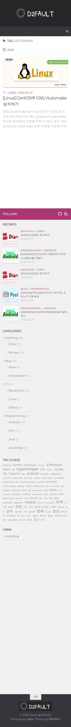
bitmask (28, 478)
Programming (31, 250)
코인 (28, 515)
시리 (25, 512)
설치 (9, 511)
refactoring (8, 498)
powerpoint (37, 494)
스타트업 (18, 512)
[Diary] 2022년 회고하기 (35, 273)
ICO (42, 469)
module (6, 494)
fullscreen (16, 490)
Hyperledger (28, 469)
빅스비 (61, 507)
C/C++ (13, 430)
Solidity (59, 469)
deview (29, 486)
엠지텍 (32, 512)
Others (13, 407)
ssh (40, 498)
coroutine (51, 481)
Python (49, 469)
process (53, 494)
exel (62, 486)
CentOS (17, 465)
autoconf (7, 478)
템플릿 (50, 516)
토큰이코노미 (61, 516)
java (46, 490)
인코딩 (48, 512)
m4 (60, 490)
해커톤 (29, 520)
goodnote (37, 490)
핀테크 (22, 520)
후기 (43, 520)
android (33, 473)
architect (44, 474)
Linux (12, 93)
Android (50, 250)
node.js (27, 494)
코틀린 (35, 516)
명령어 (11, 507)
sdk (26, 498)
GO (13, 469)
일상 (56, 511)
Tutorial (14, 473)
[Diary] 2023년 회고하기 (35, 234)
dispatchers (39, 486)
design (20, 486)
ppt (46, 494)
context (40, 482)
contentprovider (27, 482)
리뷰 (59, 502)
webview (18, 503)
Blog (24, 288)
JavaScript (16, 448)
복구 (25, 507)
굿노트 (40, 503)
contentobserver (11, 482)
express (6, 490)
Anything (27, 231)
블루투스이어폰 (41, 507)
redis (61, 494)
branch (37, 478)
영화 (40, 511)
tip (50, 498)
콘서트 (42, 515)
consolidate (59, 478)
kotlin (53, 490)
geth (24, 490)
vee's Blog (12, 536)
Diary (41, 231)
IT (4, 93)
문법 (19, 507)
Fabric (6, 469)
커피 (23, 516)
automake (18, 478)
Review (14, 352)
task (46, 498)
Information (40, 288)
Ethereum (54, 465)
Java (12, 439)
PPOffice (54, 719)
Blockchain (16, 390)
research (19, 498)
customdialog (9, 486)
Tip (5, 473)
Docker (41, 465)
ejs (47, 486)
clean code (47, 478)
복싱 (31, 507)
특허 (5, 520)
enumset (55, 486)
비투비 (53, 507)
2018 (8, 50)
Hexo (12, 367)
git (29, 490)
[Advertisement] (35, 172)
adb (23, 474)
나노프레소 (49, 503)
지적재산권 (11, 516)
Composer (30, 464)
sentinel (34, 498)
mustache (16, 494)
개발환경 (30, 502)
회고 (36, 519)
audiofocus (55, 474)
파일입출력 (13, 520)
